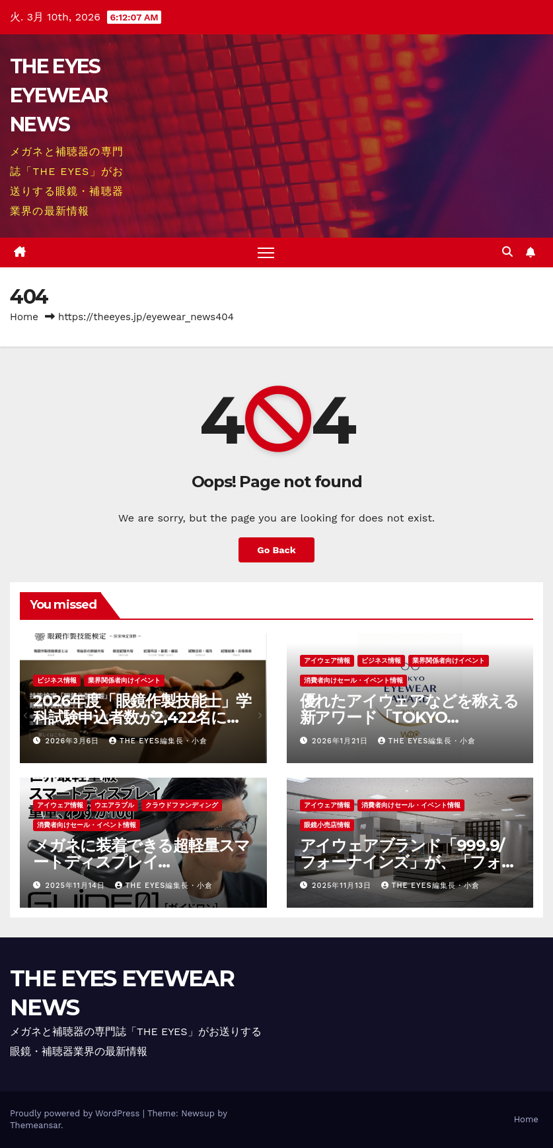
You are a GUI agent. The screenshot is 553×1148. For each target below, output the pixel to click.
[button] (507, 252)
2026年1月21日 (341, 741)
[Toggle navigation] (266, 252)
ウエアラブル (114, 805)
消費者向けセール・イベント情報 (353, 680)
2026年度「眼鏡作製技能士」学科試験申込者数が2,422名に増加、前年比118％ (142, 717)
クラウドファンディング (181, 805)
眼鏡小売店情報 (327, 824)
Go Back (276, 550)
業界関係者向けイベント (124, 680)
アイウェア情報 (327, 660)
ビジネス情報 (57, 680)
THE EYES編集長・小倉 (158, 741)
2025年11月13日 (343, 885)
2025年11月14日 (77, 885)
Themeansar (35, 1125)
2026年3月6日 (74, 741)
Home (24, 317)
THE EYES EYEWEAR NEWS (58, 95)
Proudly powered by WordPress (76, 1113)
